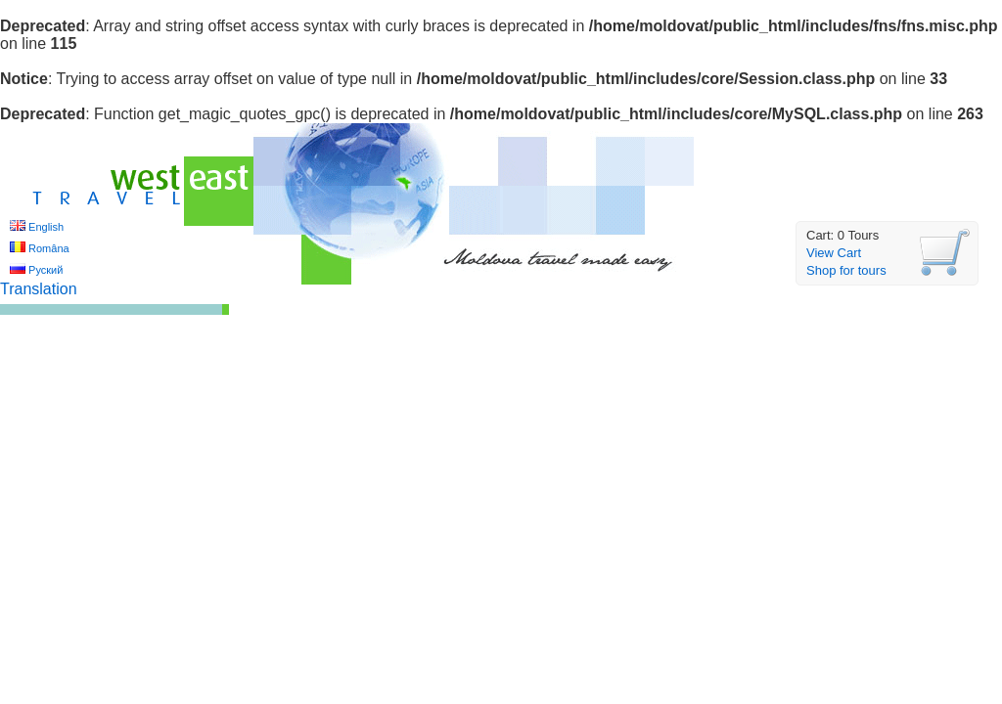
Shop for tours (846, 270)
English (46, 227)
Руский (45, 270)
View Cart (833, 252)
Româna (48, 248)
